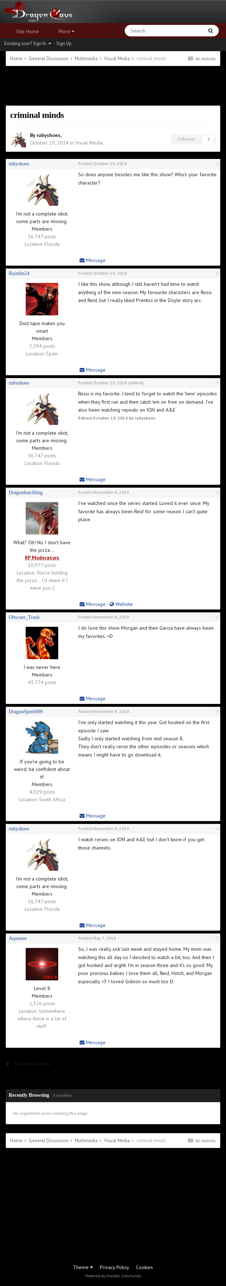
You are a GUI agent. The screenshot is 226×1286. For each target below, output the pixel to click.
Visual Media (89, 142)
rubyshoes (48, 135)
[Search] (147, 30)
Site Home (27, 31)
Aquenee (18, 938)
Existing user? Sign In (27, 43)
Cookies (144, 1267)
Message (93, 260)
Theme (83, 1267)
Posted (102, 163)
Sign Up (64, 43)
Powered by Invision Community (113, 1275)
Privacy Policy (114, 1267)
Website (121, 604)
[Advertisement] (113, 86)
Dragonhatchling (26, 492)
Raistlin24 (19, 273)
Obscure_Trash (24, 617)
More (66, 31)
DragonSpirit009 (26, 711)
